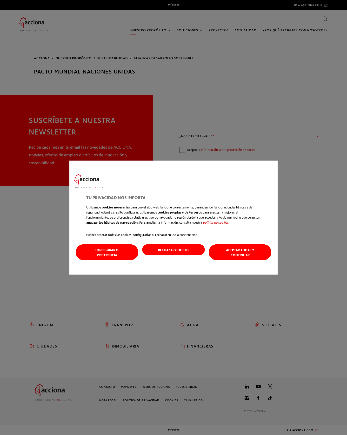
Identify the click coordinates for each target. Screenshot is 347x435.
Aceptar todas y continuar (240, 252)
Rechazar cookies (173, 250)
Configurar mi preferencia (107, 252)
